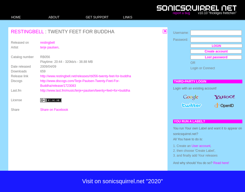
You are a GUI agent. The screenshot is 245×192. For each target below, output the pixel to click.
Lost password (216, 57)
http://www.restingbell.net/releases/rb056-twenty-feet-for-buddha (85, 76)
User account (200, 146)
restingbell (27, 31)
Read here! (221, 163)
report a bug (181, 13)
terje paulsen (49, 47)
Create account (216, 51)
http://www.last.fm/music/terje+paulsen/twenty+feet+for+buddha (85, 90)
